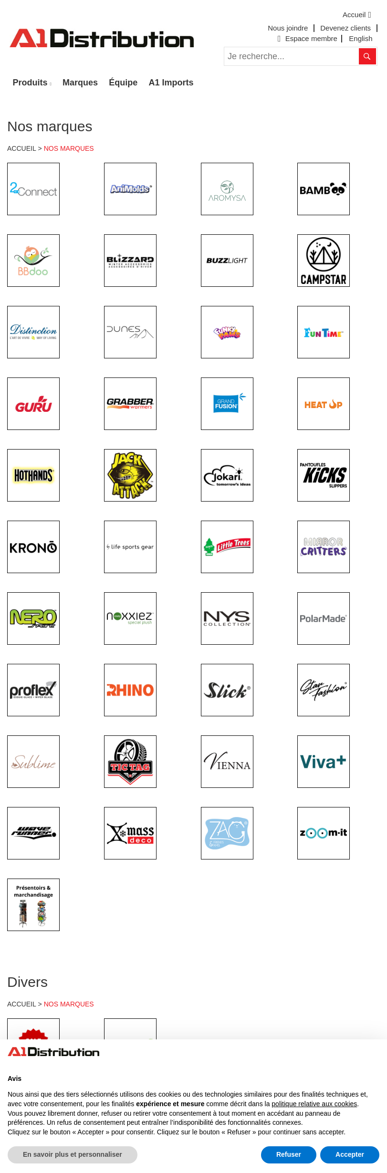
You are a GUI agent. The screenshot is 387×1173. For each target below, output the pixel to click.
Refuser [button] (288, 1154)
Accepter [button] (349, 1154)
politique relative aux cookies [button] (314, 1104)
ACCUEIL (21, 148)
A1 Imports (171, 82)
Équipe (123, 82)
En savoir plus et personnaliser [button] (72, 1154)
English (360, 38)
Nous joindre (288, 28)
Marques (80, 82)
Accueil (358, 14)
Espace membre (306, 38)
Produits (30, 82)
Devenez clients (345, 28)
